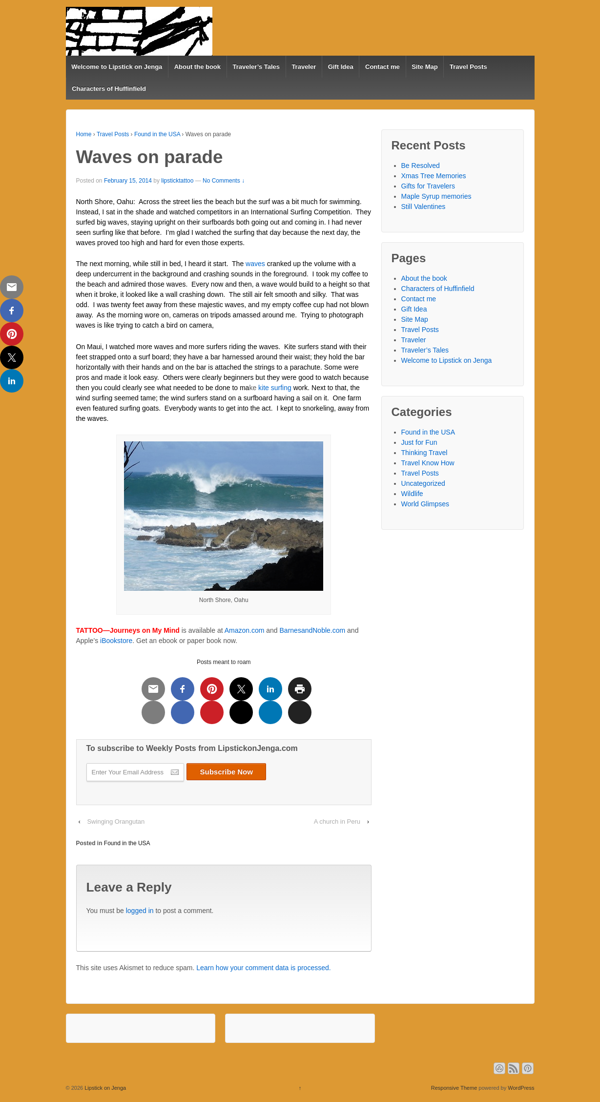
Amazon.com (245, 630)
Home (84, 134)
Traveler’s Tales (256, 66)
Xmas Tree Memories (433, 176)
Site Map (424, 66)
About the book (197, 66)
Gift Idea (340, 66)
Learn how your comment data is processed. (263, 968)
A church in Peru (337, 821)
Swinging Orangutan (116, 821)
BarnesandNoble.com (313, 630)
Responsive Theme (454, 1088)
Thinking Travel (424, 453)
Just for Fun (419, 442)
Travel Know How (428, 463)
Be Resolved (420, 165)
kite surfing (274, 388)
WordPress (521, 1088)
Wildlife (412, 494)
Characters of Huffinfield (109, 88)
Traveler (303, 66)
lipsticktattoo (177, 180)
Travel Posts (468, 66)
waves (255, 264)
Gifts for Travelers (428, 186)
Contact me (382, 66)
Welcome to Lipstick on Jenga (116, 66)
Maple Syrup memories (436, 196)
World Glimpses (425, 504)
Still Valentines (423, 206)
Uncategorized (423, 483)
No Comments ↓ (224, 180)
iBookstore (116, 641)
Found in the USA (157, 134)
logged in (140, 911)
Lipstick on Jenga (104, 1088)
